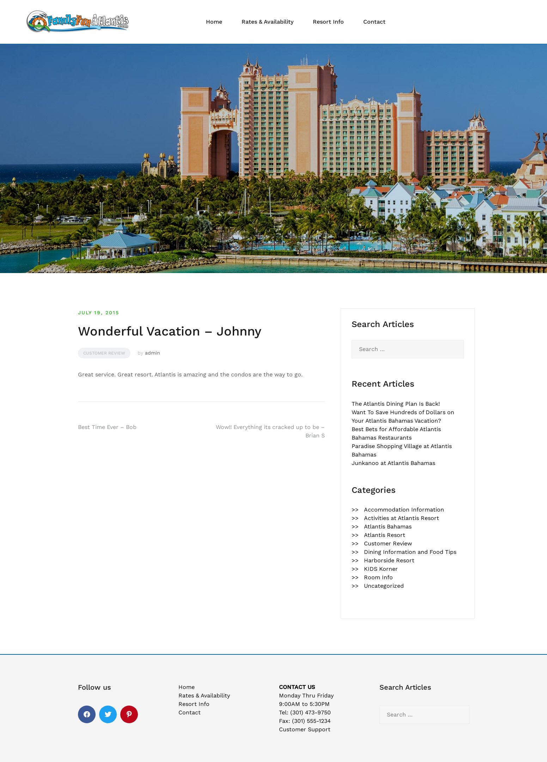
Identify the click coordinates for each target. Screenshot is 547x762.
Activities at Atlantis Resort (401, 518)
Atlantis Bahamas (388, 526)
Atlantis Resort (384, 535)
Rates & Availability (267, 21)
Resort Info (328, 21)
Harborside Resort (389, 560)
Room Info (378, 577)
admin (152, 353)
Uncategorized (384, 585)
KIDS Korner (381, 569)
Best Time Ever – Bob (107, 427)
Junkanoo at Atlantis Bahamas (393, 463)
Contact (374, 21)
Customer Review (104, 353)
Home (214, 21)
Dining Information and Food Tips (410, 552)
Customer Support (304, 729)
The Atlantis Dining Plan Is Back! (396, 403)
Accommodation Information (404, 509)
